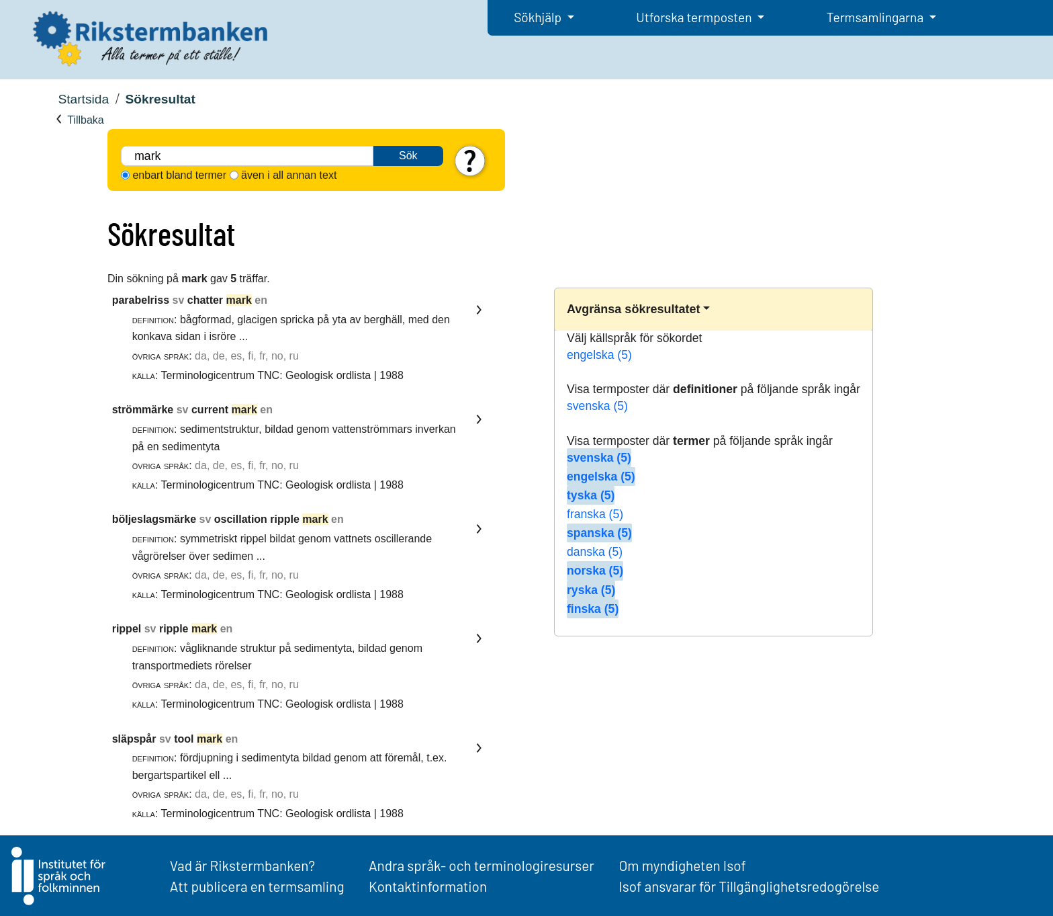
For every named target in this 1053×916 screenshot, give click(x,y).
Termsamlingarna (876, 17)
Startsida (83, 99)
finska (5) (593, 609)
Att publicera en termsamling (257, 886)
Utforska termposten (695, 17)
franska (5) (595, 514)
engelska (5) (599, 355)
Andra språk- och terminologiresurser (481, 865)
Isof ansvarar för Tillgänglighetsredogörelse (749, 886)
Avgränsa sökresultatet (633, 309)
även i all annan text (288, 175)
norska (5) (595, 570)
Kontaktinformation (428, 886)
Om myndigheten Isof (682, 865)
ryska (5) (591, 590)
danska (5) (595, 551)
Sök (408, 155)
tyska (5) (590, 495)
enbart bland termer (179, 175)
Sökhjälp (539, 17)
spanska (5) (599, 533)
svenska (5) (597, 406)
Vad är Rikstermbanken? (242, 865)
